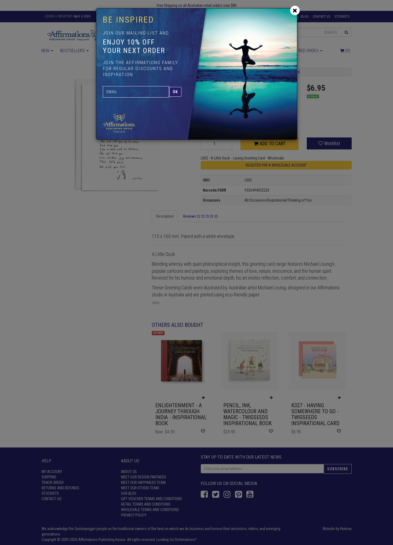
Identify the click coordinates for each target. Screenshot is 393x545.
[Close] (295, 10)
